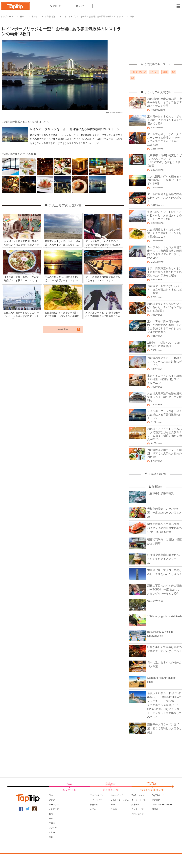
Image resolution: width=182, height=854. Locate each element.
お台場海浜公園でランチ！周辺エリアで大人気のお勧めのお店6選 (164, 453)
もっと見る (63, 329)
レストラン (154, 72)
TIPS (113, 804)
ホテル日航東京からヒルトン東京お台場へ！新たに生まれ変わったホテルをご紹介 (164, 272)
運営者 (155, 809)
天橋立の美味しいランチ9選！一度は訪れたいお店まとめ (164, 512)
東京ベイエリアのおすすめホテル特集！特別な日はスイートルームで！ (164, 379)
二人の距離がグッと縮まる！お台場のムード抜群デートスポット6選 (164, 180)
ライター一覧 (137, 809)
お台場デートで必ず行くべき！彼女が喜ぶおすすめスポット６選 (164, 289)
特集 (51, 837)
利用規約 (156, 800)
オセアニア (54, 809)
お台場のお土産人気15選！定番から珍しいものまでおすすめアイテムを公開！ (164, 102)
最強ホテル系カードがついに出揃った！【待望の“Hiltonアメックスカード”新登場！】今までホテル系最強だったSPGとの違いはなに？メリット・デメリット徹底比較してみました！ (164, 705)
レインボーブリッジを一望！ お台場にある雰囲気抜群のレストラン (93, 16)
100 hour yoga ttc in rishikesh (164, 616)
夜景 (132, 78)
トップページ (7, 16)
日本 (22, 16)
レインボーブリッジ (138, 72)
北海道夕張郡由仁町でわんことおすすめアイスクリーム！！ (164, 558)
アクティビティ (97, 795)
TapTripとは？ (158, 795)
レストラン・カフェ (120, 800)
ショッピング (117, 795)
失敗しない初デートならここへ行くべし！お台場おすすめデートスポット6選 (164, 215)
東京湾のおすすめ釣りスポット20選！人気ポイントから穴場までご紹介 (164, 120)
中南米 (52, 823)
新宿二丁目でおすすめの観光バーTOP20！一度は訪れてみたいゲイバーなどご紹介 (164, 589)
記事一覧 (55, 6)
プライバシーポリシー (162, 804)
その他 (114, 809)
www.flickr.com (117, 113)
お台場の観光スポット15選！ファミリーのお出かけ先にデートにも (164, 361)
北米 (51, 814)
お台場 (164, 72)
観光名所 (94, 804)
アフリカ (53, 828)
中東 (51, 818)
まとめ (52, 832)
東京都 (34, 16)
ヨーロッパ (54, 804)
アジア (52, 800)
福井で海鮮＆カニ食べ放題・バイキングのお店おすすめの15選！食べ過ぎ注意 (164, 528)
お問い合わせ (137, 814)
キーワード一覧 (138, 800)
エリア (80, 6)
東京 (173, 72)
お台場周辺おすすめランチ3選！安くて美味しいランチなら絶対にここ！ (164, 233)
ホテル (93, 809)
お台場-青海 (50, 16)
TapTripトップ (138, 795)
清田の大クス (155, 601)
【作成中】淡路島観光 (160, 493)
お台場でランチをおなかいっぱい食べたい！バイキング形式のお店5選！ (164, 307)
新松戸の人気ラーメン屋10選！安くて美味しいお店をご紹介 (164, 728)
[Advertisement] (155, 42)
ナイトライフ (96, 800)
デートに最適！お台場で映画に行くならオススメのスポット (164, 198)
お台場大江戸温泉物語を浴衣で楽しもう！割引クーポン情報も (164, 397)
